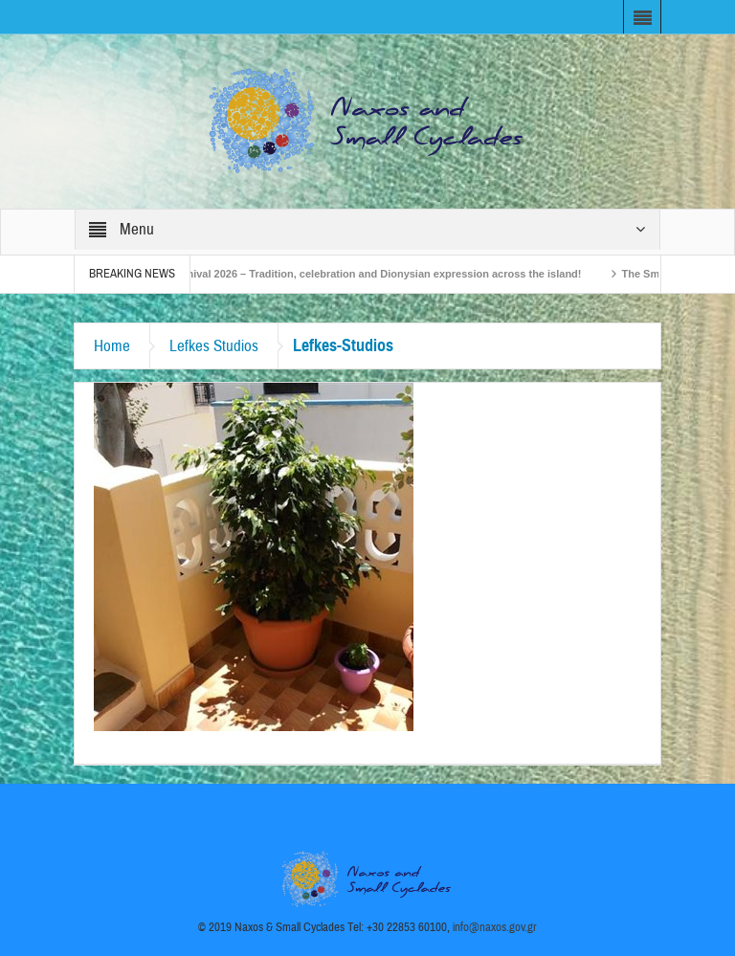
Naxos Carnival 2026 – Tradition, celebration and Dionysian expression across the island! (365, 273)
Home (112, 346)
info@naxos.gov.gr (495, 927)
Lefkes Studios (213, 346)
